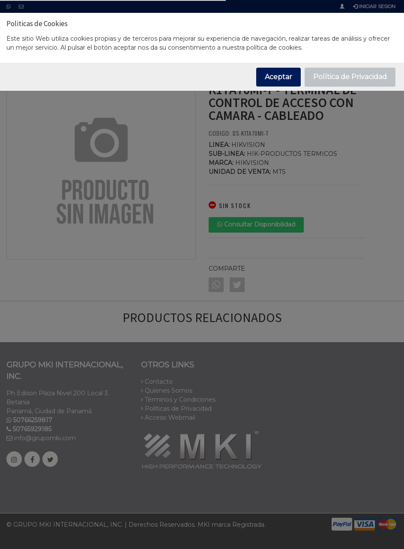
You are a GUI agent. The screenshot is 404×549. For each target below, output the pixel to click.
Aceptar (278, 77)
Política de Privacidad (350, 77)
